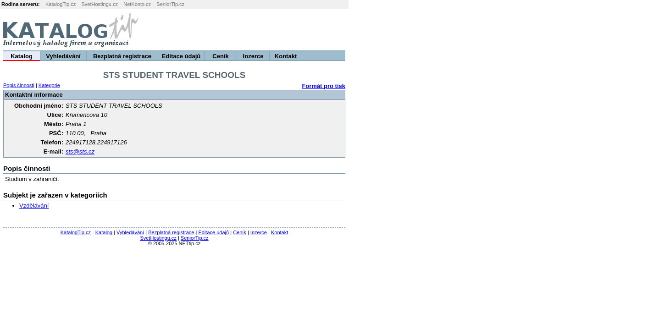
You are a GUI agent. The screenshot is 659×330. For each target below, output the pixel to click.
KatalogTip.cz (60, 4)
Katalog (22, 56)
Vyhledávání (63, 56)
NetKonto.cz (137, 4)
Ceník (220, 56)
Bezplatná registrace (122, 56)
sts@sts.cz (80, 151)
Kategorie (49, 85)
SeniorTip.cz (170, 4)
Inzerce (253, 56)
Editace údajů (181, 56)
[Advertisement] (544, 30)
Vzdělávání (34, 205)
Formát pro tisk (323, 85)
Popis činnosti (18, 85)
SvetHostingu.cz (99, 4)
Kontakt (286, 56)
